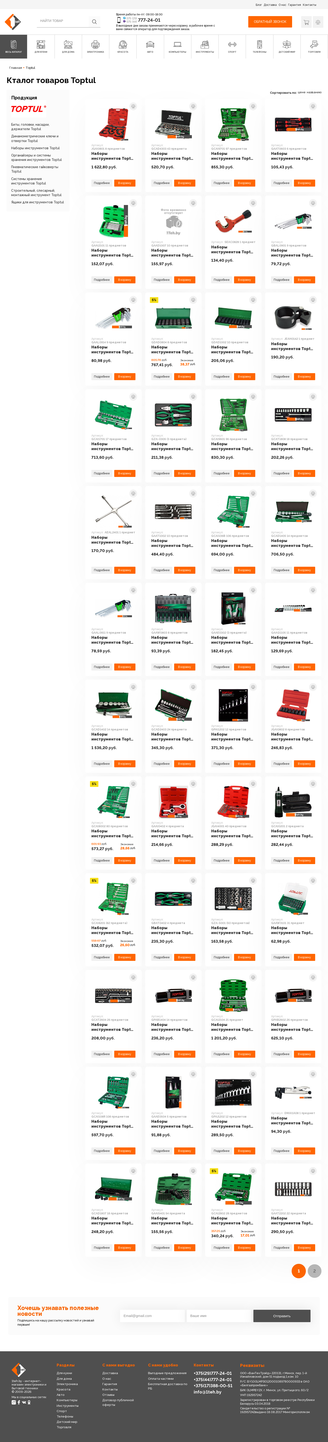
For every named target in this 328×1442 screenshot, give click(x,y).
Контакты (309, 5)
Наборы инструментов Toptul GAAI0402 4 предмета (173, 834)
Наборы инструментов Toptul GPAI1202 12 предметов (233, 737)
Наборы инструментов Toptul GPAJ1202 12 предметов (233, 1124)
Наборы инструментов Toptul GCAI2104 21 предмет (233, 1027)
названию (314, 92)
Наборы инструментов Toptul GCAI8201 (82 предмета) (113, 930)
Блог (259, 5)
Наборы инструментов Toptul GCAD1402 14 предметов (113, 737)
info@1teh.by (207, 1391)
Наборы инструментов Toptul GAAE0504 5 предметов (173, 1124)
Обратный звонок (270, 22)
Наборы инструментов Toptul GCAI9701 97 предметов (233, 156)
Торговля (64, 1427)
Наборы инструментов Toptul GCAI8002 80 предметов (113, 834)
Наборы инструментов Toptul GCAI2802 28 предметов (233, 1221)
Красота (63, 1389)
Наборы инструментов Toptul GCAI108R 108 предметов (113, 1124)
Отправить (281, 1316)
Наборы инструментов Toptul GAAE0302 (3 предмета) (233, 640)
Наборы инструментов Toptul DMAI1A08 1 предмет (292, 1121)
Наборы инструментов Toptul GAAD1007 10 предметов (173, 253)
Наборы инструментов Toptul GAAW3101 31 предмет (292, 930)
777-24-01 (149, 20)
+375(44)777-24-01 (213, 1379)
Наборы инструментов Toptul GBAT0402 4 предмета (173, 930)
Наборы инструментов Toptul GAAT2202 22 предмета (292, 1221)
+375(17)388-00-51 (213, 1385)
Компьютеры (67, 1400)
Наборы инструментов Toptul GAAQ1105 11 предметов (292, 640)
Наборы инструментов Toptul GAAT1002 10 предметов (173, 543)
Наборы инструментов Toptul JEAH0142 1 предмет (292, 346)
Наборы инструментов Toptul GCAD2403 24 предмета (173, 737)
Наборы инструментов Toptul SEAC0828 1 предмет (233, 250)
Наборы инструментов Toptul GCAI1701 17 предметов (113, 447)
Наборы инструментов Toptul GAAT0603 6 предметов (292, 156)
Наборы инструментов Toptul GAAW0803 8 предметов (173, 640)
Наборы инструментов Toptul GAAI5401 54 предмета (173, 1221)
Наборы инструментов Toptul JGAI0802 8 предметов (292, 737)
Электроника (67, 1384)
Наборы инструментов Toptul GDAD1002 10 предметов (233, 350)
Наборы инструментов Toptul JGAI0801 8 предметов (113, 156)
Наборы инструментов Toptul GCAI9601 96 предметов (233, 447)
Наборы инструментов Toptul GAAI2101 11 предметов (113, 253)
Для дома (64, 1378)
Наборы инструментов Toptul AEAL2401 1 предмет (113, 540)
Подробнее (102, 183)
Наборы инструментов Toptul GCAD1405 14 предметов (292, 543)
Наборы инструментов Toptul (35, 148)
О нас (282, 5)
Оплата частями (161, 1378)
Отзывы (108, 1395)
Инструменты (68, 1405)
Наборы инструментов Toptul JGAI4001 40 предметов (233, 834)
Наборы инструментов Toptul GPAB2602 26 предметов (292, 1027)
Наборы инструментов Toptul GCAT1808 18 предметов (292, 447)
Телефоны (65, 1416)
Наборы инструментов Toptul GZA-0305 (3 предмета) (173, 447)
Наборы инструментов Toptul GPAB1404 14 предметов (173, 1027)
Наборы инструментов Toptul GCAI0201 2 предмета (293, 834)
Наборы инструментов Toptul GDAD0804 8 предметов (173, 350)
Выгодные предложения (167, 1373)
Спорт (62, 1411)
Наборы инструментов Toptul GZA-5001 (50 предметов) (233, 930)
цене (302, 92)
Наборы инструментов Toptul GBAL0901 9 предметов (292, 253)
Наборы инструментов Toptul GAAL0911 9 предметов (113, 640)
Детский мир (67, 1422)
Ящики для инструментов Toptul (37, 202)
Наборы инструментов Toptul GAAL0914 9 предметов (113, 350)
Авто (61, 1395)
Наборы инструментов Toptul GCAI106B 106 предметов (233, 543)
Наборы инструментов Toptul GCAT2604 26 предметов (113, 1027)
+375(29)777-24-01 (213, 1373)
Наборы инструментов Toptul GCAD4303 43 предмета (173, 156)
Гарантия (294, 5)
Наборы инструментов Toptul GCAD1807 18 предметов (113, 1221)
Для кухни (64, 1373)
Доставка (270, 5)
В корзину (124, 183)
